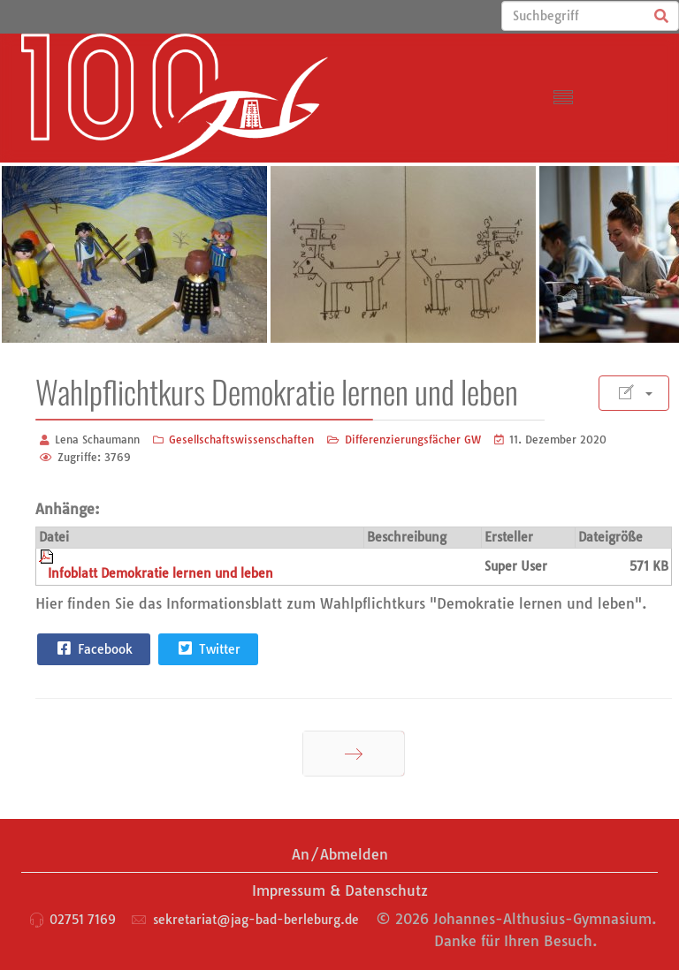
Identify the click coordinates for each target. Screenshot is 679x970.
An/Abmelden (340, 854)
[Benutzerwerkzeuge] (634, 393)
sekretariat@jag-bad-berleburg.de (256, 920)
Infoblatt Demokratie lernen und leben (160, 573)
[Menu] (563, 98)
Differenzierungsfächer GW (413, 439)
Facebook (93, 648)
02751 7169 (83, 920)
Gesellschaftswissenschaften (241, 439)
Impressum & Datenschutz (340, 890)
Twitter (207, 648)
